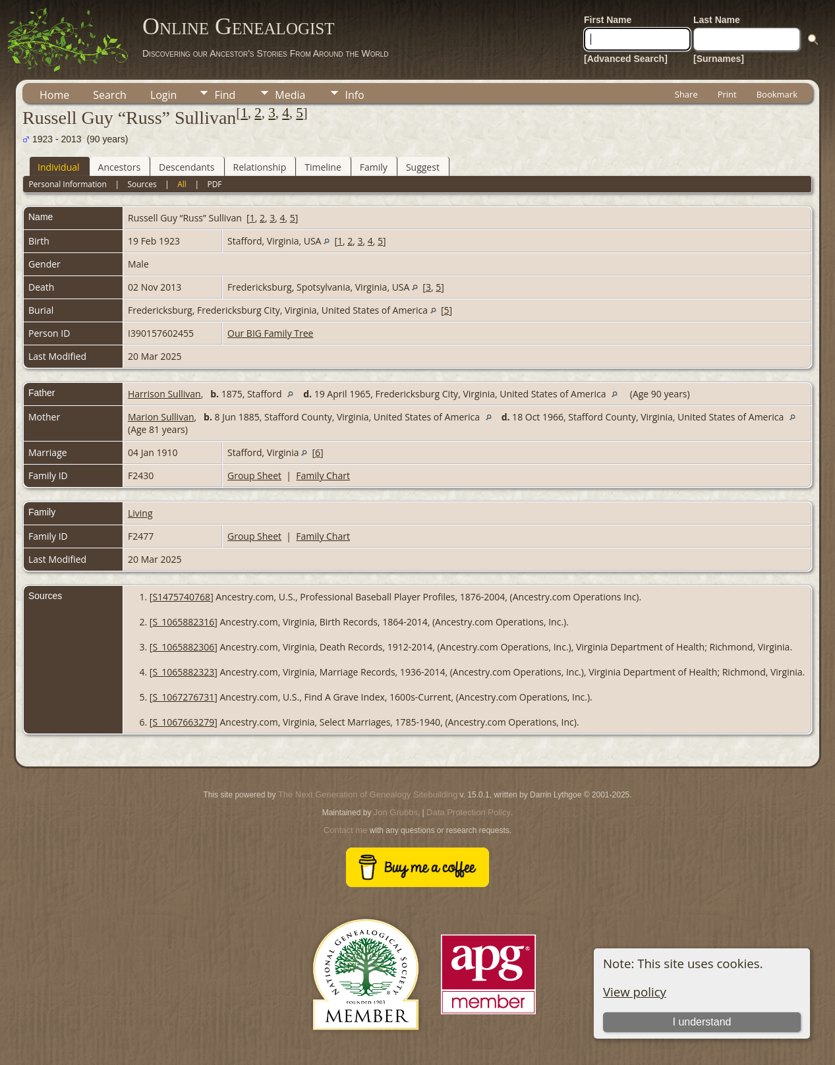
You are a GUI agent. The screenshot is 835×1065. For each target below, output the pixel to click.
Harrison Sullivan (164, 394)
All (182, 184)
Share (686, 94)
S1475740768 (181, 596)
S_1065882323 (183, 672)
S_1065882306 (183, 647)
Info (354, 95)
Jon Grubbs (396, 812)
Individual (59, 167)
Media (290, 95)
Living (140, 513)
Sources (141, 184)
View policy (634, 991)
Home (54, 95)
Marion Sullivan (161, 417)
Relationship (260, 167)
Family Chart (323, 475)
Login (163, 95)
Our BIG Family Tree (270, 333)
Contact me (345, 830)
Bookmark (777, 94)
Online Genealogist (238, 26)
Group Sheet (254, 475)
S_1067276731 (183, 697)
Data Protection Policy (468, 812)
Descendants (186, 167)
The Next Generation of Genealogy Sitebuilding (367, 794)
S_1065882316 (183, 622)
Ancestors (119, 167)
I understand (702, 1021)
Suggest (423, 167)
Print (727, 94)
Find (224, 95)
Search (110, 95)
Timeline (322, 167)
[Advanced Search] (626, 58)
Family (374, 167)
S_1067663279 (183, 722)
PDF (214, 184)
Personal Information (67, 184)
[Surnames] (718, 58)
